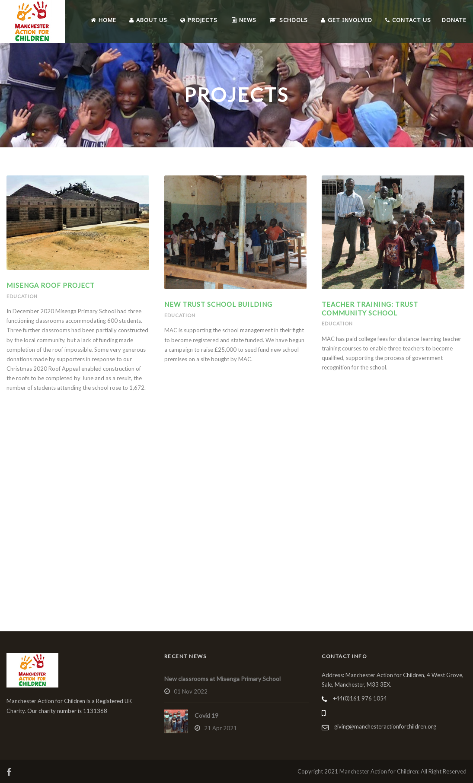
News (244, 20)
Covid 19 (206, 715)
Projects (198, 20)
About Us (148, 20)
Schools (288, 20)
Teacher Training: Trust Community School (370, 308)
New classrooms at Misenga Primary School (222, 678)
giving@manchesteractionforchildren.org (385, 726)
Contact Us (408, 20)
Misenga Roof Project (50, 285)
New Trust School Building (218, 304)
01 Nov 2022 (191, 691)
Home (103, 20)
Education (22, 296)
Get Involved (346, 20)
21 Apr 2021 (220, 728)
